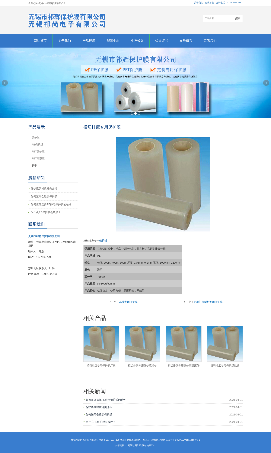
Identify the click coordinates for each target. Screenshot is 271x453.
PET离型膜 (38, 158)
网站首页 (40, 41)
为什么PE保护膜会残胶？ (101, 421)
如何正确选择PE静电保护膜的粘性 (106, 399)
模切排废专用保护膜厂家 (101, 365)
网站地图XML (149, 445)
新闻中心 (113, 41)
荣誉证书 (161, 41)
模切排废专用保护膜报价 (142, 365)
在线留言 (209, 2)
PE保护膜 (37, 144)
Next (266, 83)
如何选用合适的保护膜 (99, 414)
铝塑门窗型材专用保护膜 (208, 301)
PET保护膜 (38, 151)
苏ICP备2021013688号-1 (187, 439)
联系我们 (210, 41)
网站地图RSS (135, 445)
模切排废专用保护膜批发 (224, 365)
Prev (5, 83)
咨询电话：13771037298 (228, 2)
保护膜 (36, 137)
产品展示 (88, 41)
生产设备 (137, 41)
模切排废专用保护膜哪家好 (183, 365)
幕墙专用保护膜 (128, 301)
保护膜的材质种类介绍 (99, 407)
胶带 (34, 165)
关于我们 (198, 2)
